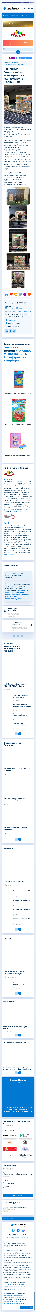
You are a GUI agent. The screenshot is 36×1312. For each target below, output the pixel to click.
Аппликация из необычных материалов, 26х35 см (18, 456)
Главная (7, 62)
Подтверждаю (26, 1307)
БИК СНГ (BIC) (8, 1169)
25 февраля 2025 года (13, 308)
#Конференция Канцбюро (14, 316)
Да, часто (8, 1180)
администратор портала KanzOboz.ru (18, 1237)
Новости (8, 49)
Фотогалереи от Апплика (12, 744)
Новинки (8, 848)
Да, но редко (9, 1183)
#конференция (24, 314)
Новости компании (11, 64)
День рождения (11, 1203)
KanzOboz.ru (7, 1247)
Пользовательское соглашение (13, 1284)
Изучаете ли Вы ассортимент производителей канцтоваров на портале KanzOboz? (17, 1174)
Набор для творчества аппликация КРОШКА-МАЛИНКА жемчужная (18, 424)
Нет (6, 1190)
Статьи (7, 938)
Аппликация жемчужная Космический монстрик (18, 393)
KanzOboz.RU (8, 1218)
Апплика (21, 64)
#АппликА (15, 314)
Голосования (9, 1166)
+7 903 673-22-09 (18, 1235)
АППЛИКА (8, 480)
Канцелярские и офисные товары (12, 9)
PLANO (6, 523)
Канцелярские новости (22, 311)
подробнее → (19, 511)
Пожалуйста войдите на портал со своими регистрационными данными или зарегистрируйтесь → (17, 595)
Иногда (7, 1186)
